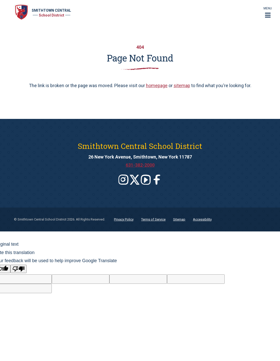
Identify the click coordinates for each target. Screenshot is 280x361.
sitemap (182, 85)
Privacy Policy (124, 219)
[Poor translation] (18, 269)
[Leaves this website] (123, 180)
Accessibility (202, 219)
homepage (157, 85)
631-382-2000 (140, 165)
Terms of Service (153, 219)
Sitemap (179, 219)
